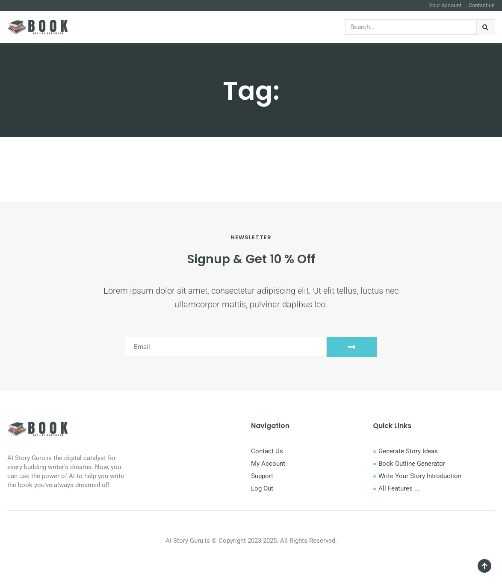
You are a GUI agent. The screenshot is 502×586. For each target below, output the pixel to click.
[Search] (486, 27)
